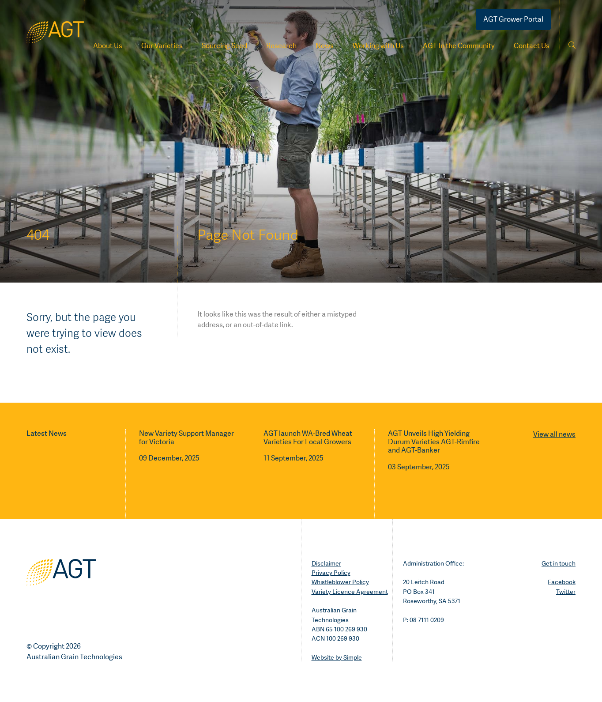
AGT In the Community (459, 45)
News (325, 45)
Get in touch (559, 563)
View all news (554, 434)
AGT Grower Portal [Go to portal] (513, 19)
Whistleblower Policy (340, 582)
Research (281, 45)
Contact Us (531, 45)
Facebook (562, 582)
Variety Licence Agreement (350, 592)
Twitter (566, 592)
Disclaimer (326, 563)
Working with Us (378, 45)
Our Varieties (162, 45)
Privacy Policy (331, 573)
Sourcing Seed (224, 45)
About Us (107, 45)
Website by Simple (337, 657)
